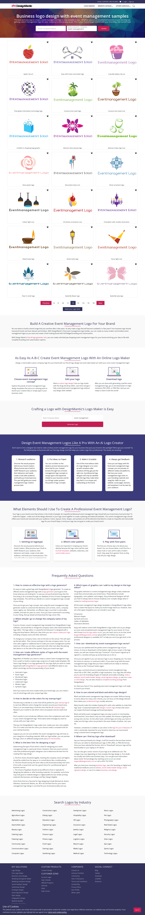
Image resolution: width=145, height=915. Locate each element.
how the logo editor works (92, 632)
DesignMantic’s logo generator (37, 666)
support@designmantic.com (85, 635)
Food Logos (47, 844)
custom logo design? (66, 383)
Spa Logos (108, 844)
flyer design (46, 777)
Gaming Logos (48, 848)
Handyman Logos (79, 810)
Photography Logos (111, 820)
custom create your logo (61, 632)
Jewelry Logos (78, 829)
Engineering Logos (49, 824)
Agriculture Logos (18, 815)
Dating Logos (47, 815)
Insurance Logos (79, 824)
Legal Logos (77, 834)
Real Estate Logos (110, 824)
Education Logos (49, 820)
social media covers (63, 553)
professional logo (92, 701)
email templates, (63, 550)
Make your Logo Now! (72, 309)
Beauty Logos (17, 829)
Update (103, 28)
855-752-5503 (113, 2)
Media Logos (78, 848)
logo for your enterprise (121, 727)
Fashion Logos (48, 829)
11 (68, 303)
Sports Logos (109, 848)
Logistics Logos (78, 839)
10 (63, 303)
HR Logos (76, 820)
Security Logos (109, 834)
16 (93, 303)
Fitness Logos (47, 839)
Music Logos (108, 810)
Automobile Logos (18, 824)
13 (78, 303)
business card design (31, 777)
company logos (59, 707)
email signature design (109, 677)
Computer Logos (18, 853)
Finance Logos (48, 834)
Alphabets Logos (18, 820)
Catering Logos (17, 834)
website (98, 767)
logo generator (48, 591)
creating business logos (89, 601)
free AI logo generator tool (37, 337)
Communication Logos (20, 848)
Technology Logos (110, 853)
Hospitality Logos (79, 815)
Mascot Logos (78, 844)
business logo (101, 765)
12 (73, 303)
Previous (46, 303)
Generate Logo (72, 424)
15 (88, 303)
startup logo (63, 702)
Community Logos (18, 844)
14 (83, 303)
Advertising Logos (18, 810)
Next (100, 303)
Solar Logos (108, 839)
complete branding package (112, 679)
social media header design (91, 677)
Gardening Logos (49, 853)
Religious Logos (109, 829)
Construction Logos (50, 810)
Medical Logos (78, 853)
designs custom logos (108, 707)
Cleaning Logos (17, 839)
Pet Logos (107, 815)
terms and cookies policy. (57, 912)
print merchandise (53, 738)
